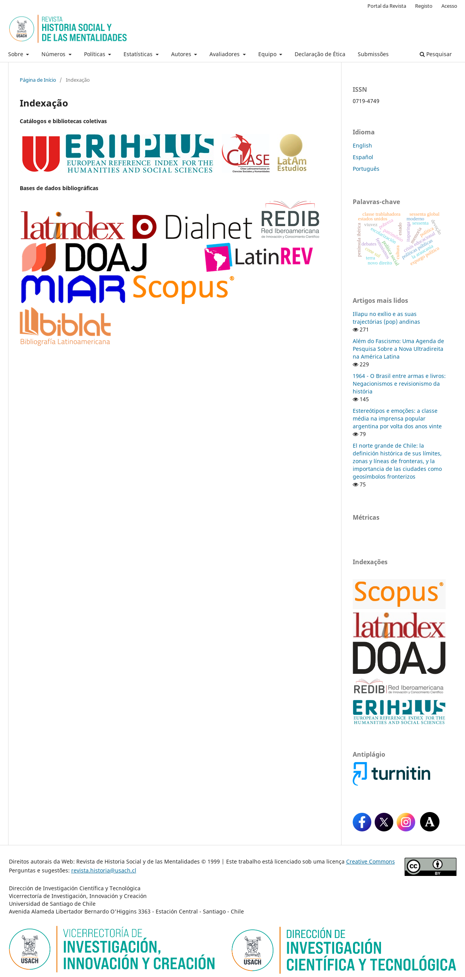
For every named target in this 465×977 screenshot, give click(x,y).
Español (363, 157)
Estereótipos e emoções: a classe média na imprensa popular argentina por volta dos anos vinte (397, 418)
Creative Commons (370, 861)
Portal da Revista (386, 5)
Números (54, 54)
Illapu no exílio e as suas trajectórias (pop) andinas (386, 317)
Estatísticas (139, 54)
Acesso (449, 5)
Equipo (268, 54)
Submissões (373, 54)
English (362, 145)
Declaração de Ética (320, 54)
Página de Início (38, 79)
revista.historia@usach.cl (103, 870)
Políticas (95, 54)
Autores (182, 54)
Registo (423, 5)
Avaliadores (225, 54)
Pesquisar (436, 54)
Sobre (16, 54)
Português (366, 168)
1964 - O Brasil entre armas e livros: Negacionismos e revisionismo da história (399, 383)
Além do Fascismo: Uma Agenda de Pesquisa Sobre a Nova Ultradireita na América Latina (398, 348)
